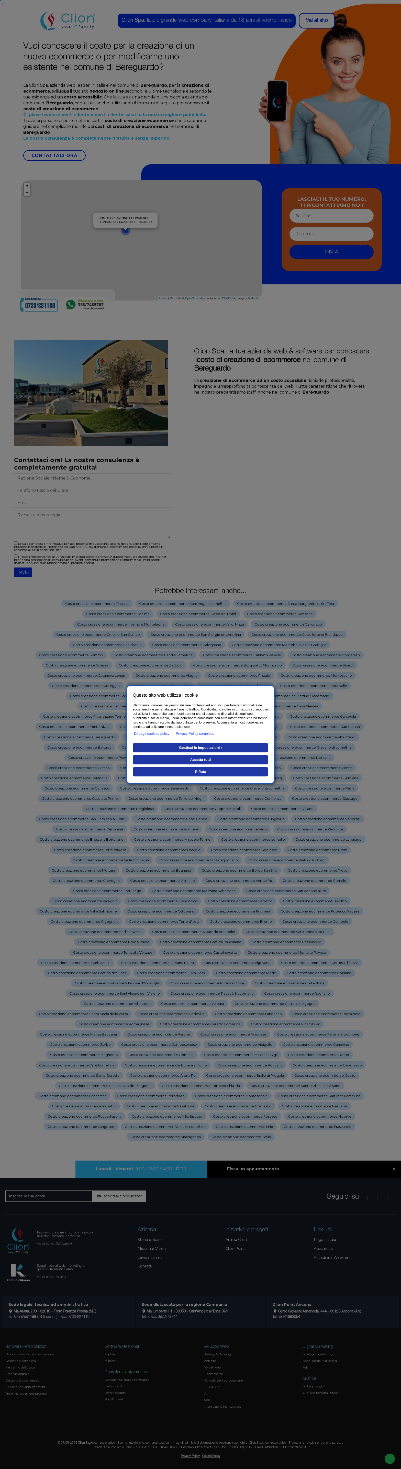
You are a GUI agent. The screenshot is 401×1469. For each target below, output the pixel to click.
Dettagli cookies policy (152, 733)
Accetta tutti (200, 760)
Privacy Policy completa (195, 733)
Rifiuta (200, 772)
